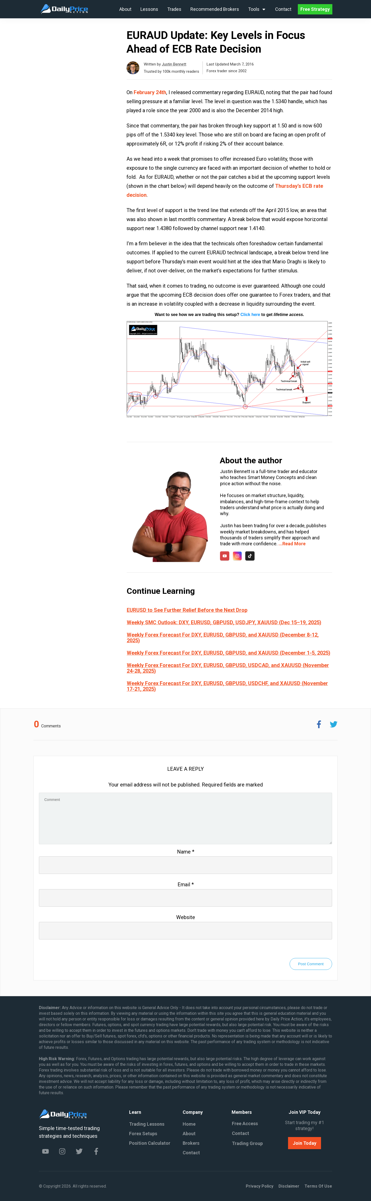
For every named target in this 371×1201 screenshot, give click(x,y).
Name (185, 852)
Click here (250, 314)
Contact (191, 1152)
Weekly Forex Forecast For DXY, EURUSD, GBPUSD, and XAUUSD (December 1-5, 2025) (228, 653)
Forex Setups (143, 1133)
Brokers (191, 1143)
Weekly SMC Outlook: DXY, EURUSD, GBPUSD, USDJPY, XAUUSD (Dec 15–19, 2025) (224, 622)
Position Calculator (149, 1143)
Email (186, 884)
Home (189, 1124)
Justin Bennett (174, 64)
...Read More (292, 543)
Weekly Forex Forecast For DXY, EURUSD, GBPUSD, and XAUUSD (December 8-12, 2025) (223, 638)
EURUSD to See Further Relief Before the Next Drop (187, 610)
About (189, 1133)
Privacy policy (259, 1186)
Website (185, 917)
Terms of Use (318, 1186)
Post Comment (311, 964)
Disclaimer (289, 1186)
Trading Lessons (146, 1124)
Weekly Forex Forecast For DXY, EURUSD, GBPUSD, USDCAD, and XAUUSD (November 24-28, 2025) (228, 668)
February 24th (150, 92)
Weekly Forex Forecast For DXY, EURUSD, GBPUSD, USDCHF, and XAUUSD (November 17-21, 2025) (227, 686)
